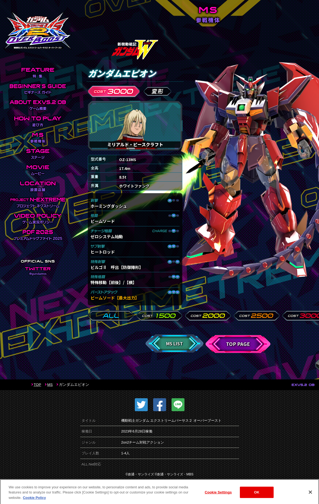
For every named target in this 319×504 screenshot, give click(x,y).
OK (257, 496)
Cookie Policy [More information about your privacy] (34, 501)
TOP (37, 385)
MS (50, 385)
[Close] (310, 496)
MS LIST (174, 343)
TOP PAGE (238, 343)
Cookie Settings (218, 496)
